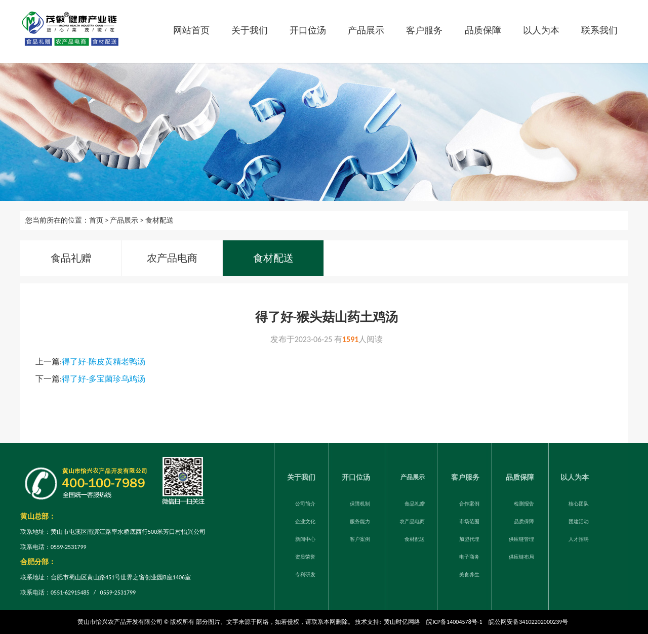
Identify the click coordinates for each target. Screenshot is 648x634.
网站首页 (191, 30)
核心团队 (579, 502)
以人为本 (541, 30)
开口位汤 (308, 30)
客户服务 (424, 30)
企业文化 (305, 520)
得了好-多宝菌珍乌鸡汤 (103, 379)
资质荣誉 (305, 555)
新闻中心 (305, 537)
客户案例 (360, 537)
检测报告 (524, 502)
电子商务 (469, 555)
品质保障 (483, 30)
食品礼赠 (71, 258)
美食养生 (469, 573)
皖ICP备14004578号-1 (454, 621)
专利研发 (305, 573)
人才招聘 (579, 537)
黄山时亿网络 (402, 621)
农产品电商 (172, 258)
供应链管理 (521, 537)
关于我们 (249, 30)
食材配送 (159, 220)
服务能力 (360, 520)
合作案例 (469, 502)
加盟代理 (469, 537)
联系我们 (599, 30)
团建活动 (579, 520)
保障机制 (360, 502)
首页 (96, 220)
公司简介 (305, 502)
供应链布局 (521, 555)
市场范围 (469, 520)
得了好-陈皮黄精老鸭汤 (103, 361)
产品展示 (366, 30)
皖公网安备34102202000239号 (528, 621)
